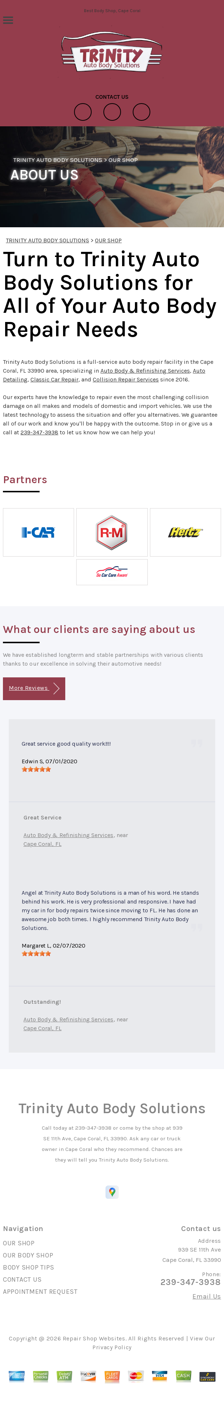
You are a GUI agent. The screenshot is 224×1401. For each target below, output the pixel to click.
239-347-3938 (39, 432)
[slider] (36, 769)
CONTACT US (22, 1279)
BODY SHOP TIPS (28, 1267)
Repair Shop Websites (94, 1338)
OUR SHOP (123, 159)
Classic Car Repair (54, 379)
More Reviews (34, 689)
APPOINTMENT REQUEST (40, 1292)
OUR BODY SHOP (28, 1255)
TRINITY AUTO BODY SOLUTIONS (57, 159)
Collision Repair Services (126, 379)
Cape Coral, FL (42, 843)
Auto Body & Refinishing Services (145, 370)
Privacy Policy (112, 1347)
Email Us (206, 1296)
